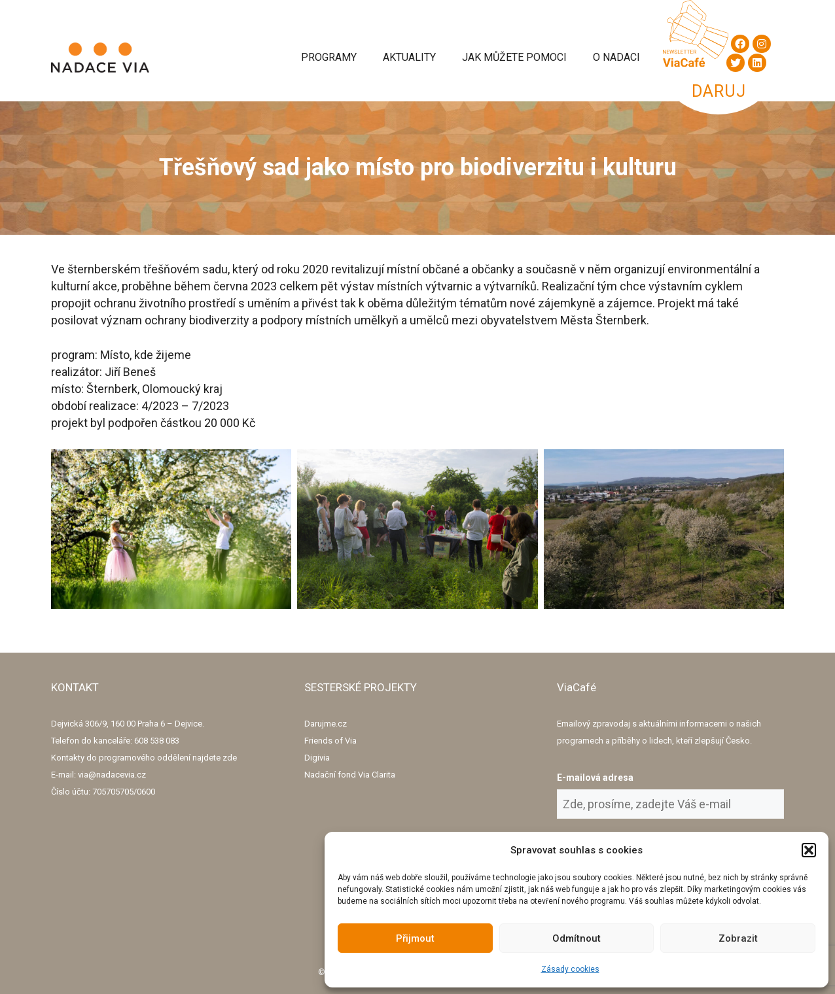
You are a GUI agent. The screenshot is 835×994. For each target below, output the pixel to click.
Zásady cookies (570, 969)
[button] (808, 850)
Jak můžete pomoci (514, 57)
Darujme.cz (325, 723)
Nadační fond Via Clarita (349, 775)
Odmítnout (576, 938)
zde (229, 758)
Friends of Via (330, 741)
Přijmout (415, 938)
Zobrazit (738, 938)
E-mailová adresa (595, 777)
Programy (329, 57)
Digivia (317, 758)
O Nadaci (616, 57)
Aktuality (409, 57)
